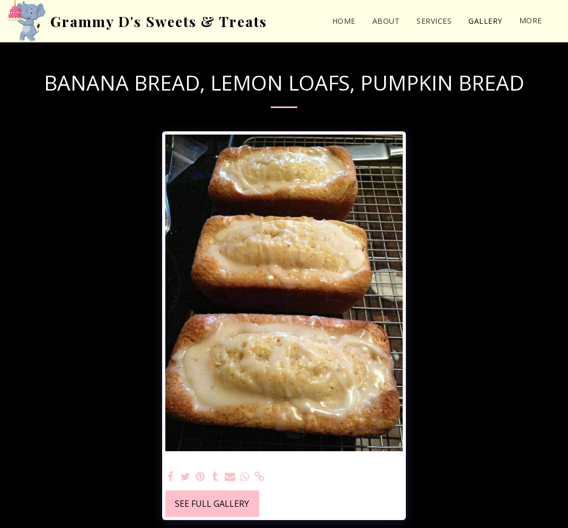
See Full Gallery (212, 503)
